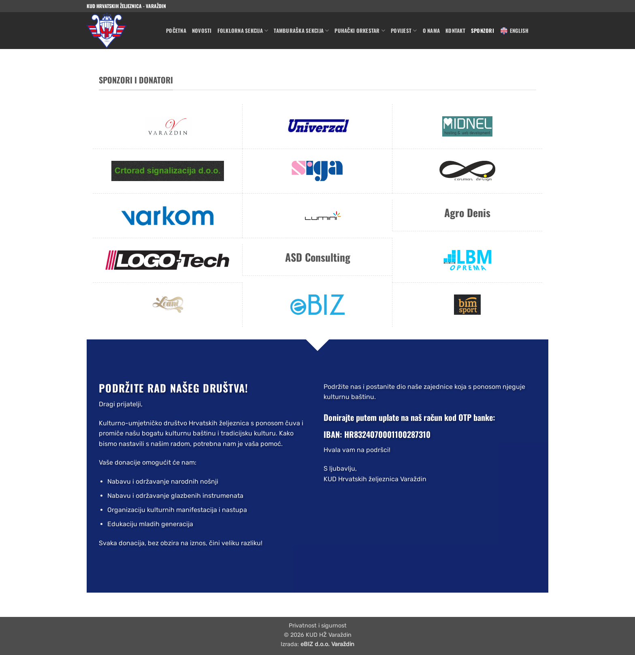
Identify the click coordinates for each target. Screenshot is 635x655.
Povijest (404, 31)
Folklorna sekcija (242, 31)
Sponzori (482, 30)
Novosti (202, 30)
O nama (431, 30)
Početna (176, 30)
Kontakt (455, 30)
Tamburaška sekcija (301, 31)
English (514, 31)
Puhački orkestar (360, 31)
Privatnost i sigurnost (318, 625)
